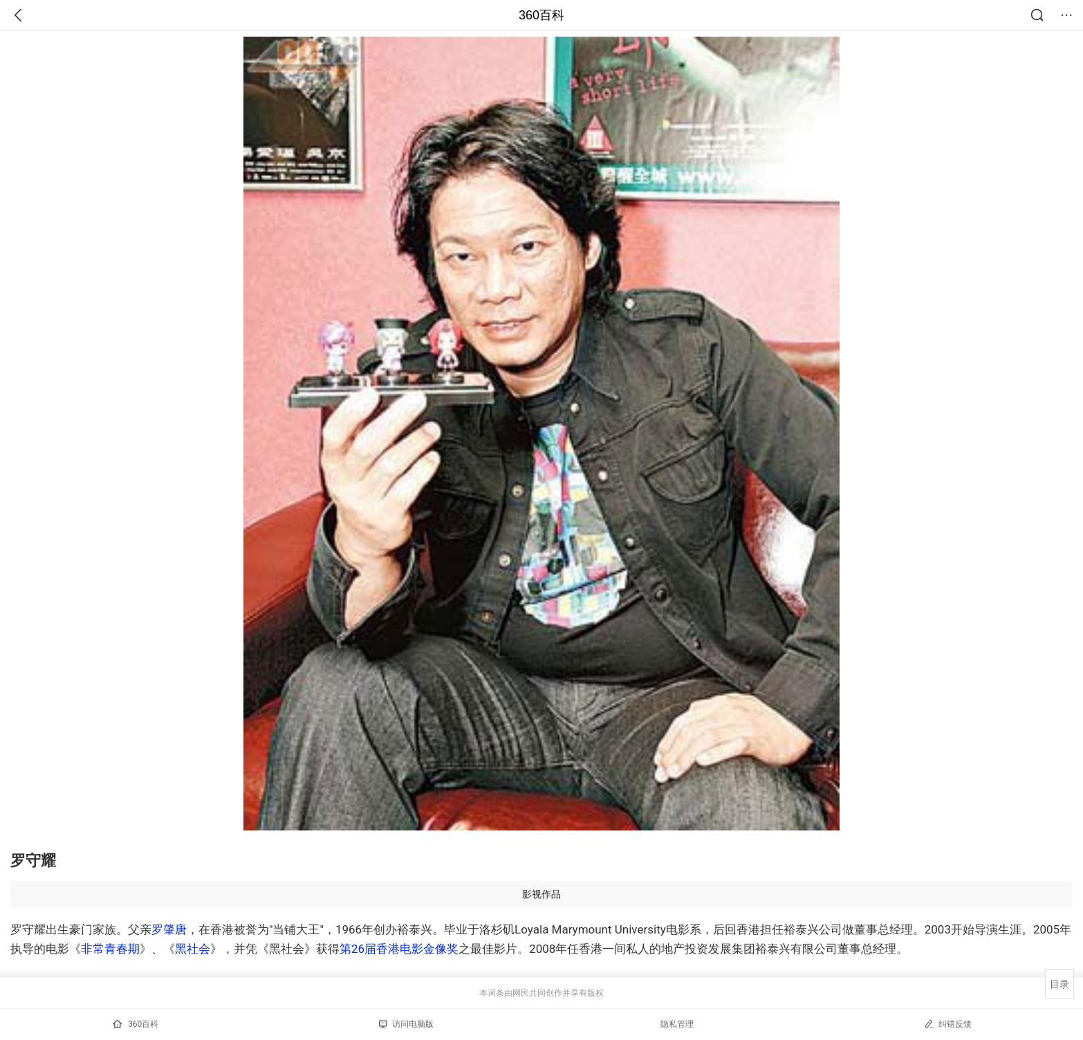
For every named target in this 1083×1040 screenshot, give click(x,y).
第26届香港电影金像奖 (399, 949)
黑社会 (192, 949)
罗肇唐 (169, 929)
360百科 (541, 15)
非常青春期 (110, 949)
